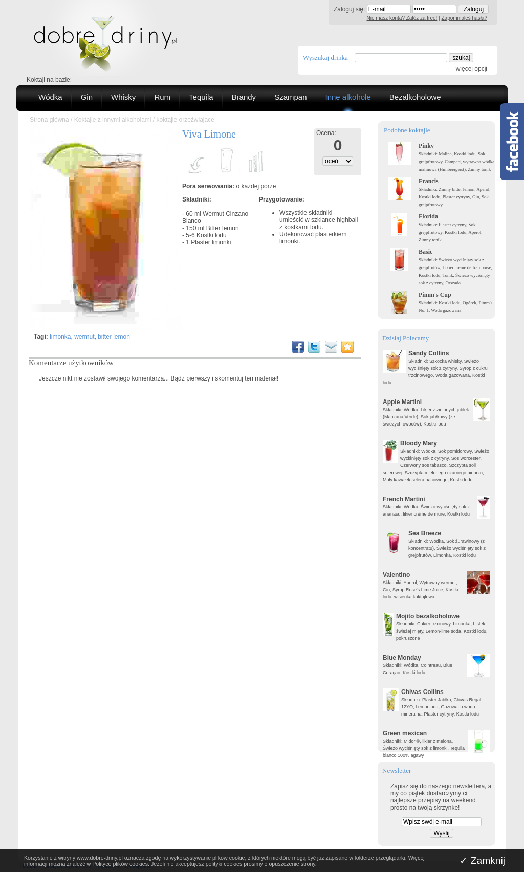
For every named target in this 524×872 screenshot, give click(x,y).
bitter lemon (114, 336)
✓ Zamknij (482, 860)
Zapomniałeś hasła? (465, 18)
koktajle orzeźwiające (185, 119)
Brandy (244, 97)
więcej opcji (471, 68)
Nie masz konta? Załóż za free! (402, 18)
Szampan (290, 97)
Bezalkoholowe (415, 97)
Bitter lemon (222, 228)
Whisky (123, 97)
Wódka (50, 97)
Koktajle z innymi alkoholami (112, 119)
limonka (60, 336)
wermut (84, 336)
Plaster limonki (211, 242)
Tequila (201, 97)
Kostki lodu (211, 235)
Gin (87, 97)
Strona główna (49, 119)
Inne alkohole (348, 97)
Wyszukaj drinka (325, 57)
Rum (162, 97)
